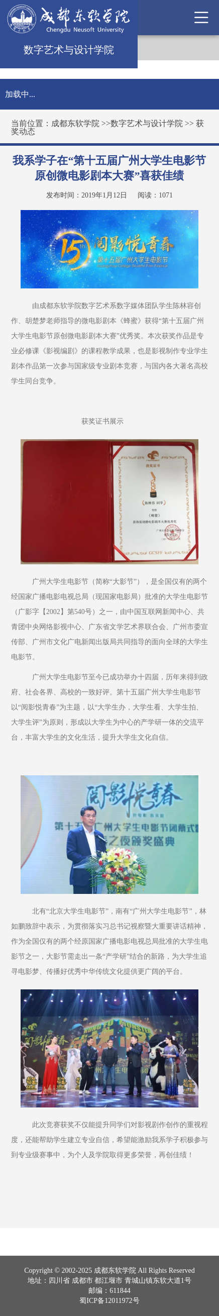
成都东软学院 (75, 123)
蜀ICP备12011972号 (109, 1300)
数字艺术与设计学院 (147, 123)
